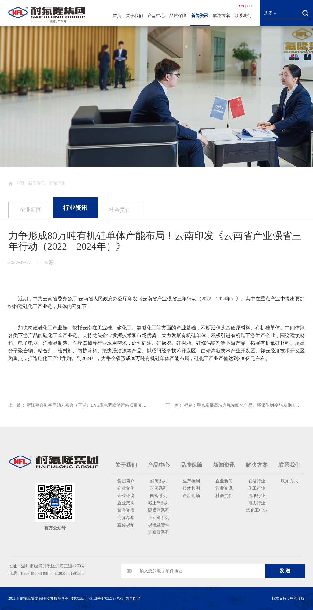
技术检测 (191, 488)
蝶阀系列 (158, 481)
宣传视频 (125, 525)
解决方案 (221, 15)
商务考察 (125, 517)
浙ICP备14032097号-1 (106, 598)
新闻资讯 (199, 15)
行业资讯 (224, 488)
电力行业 (256, 503)
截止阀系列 (158, 503)
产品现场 (191, 495)
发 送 (284, 570)
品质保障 (177, 15)
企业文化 (125, 488)
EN (249, 6)
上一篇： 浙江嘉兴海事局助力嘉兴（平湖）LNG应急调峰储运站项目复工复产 (81, 405)
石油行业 (256, 481)
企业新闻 (224, 481)
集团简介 (125, 481)
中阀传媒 (297, 598)
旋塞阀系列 (158, 532)
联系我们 (243, 15)
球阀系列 (158, 488)
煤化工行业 (256, 510)
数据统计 (79, 598)
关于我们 (134, 15)
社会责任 (224, 495)
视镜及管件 (158, 525)
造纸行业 (256, 495)
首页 (117, 15)
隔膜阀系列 (158, 510)
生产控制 (191, 481)
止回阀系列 (158, 517)
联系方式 (289, 481)
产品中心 (156, 15)
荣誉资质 (125, 510)
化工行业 (256, 488)
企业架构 (125, 503)
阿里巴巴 (133, 598)
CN (241, 6)
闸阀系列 (158, 495)
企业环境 (125, 495)
